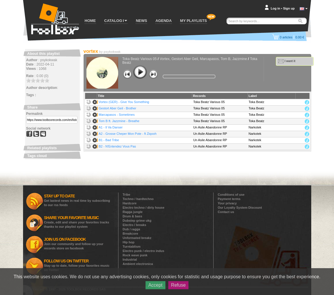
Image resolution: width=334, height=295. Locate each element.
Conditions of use (231, 194)
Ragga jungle (133, 212)
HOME (90, 20)
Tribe (126, 194)
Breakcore (130, 233)
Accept (155, 285)
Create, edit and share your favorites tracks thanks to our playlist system (76, 221)
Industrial (130, 259)
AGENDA (163, 20)
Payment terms (229, 199)
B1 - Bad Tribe (109, 140)
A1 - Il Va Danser (111, 127)
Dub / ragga (131, 229)
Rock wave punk (135, 255)
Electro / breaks (134, 225)
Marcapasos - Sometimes (117, 114)
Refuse (178, 285)
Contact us (226, 212)
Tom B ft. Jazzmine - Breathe (119, 121)
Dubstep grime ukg (137, 220)
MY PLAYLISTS (193, 20)
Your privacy (227, 203)
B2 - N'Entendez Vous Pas (117, 146)
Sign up (289, 8)
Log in (275, 8)
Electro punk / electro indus (143, 251)
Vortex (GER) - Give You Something (124, 102)
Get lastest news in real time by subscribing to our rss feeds (77, 200)
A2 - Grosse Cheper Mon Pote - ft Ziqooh (128, 133)
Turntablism (132, 246)
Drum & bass (132, 216)
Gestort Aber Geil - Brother (117, 108)
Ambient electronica (138, 264)
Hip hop (129, 242)
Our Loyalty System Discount (240, 207)
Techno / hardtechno (138, 199)
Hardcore (130, 203)
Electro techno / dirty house (144, 207)
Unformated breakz (137, 238)
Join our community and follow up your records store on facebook (73, 243)
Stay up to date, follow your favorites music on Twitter (77, 265)
